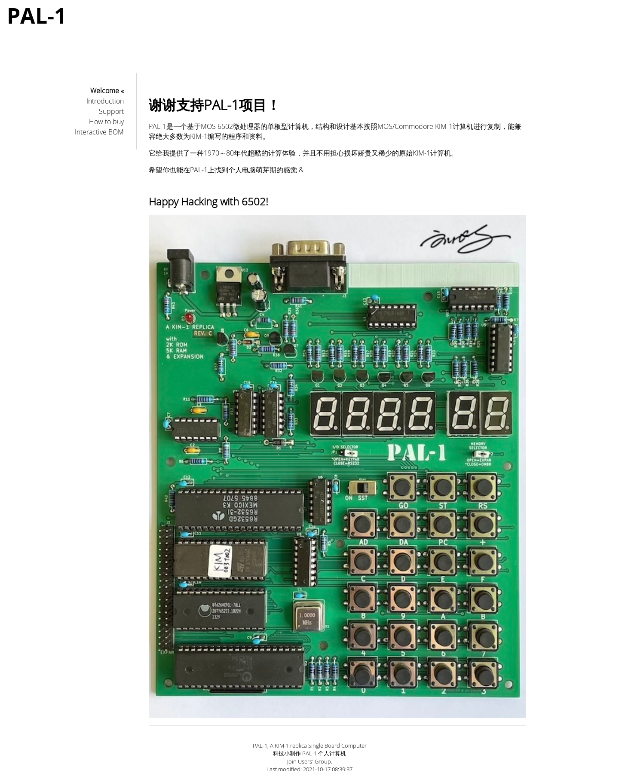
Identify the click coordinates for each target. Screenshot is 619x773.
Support (111, 111)
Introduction (105, 101)
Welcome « (107, 90)
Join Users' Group (309, 761)
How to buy (106, 121)
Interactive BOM (99, 132)
